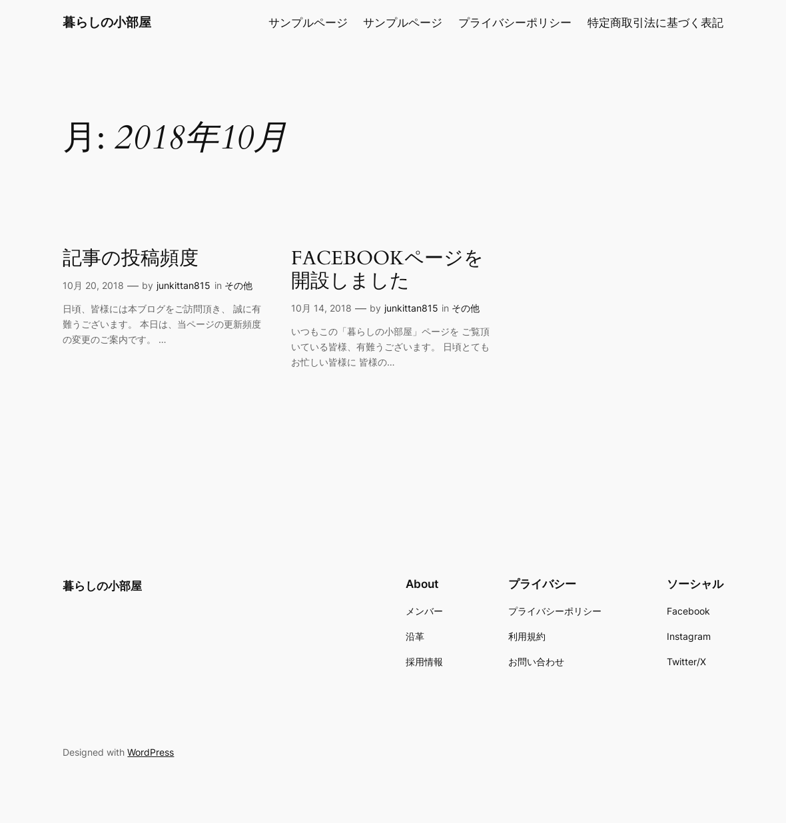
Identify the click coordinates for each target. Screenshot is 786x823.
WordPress (150, 752)
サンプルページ (308, 22)
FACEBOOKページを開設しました (387, 270)
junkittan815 (183, 285)
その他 (238, 285)
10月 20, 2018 (93, 285)
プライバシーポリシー (515, 22)
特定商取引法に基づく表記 (655, 22)
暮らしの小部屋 (107, 22)
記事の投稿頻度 (130, 258)
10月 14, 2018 (321, 308)
